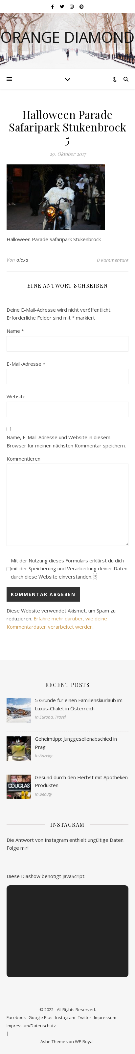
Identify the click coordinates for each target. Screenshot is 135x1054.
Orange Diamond (67, 37)
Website (16, 396)
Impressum (105, 1017)
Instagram (65, 1017)
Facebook (16, 1017)
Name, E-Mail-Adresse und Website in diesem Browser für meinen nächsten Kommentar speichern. (66, 441)
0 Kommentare (112, 260)
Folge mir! (18, 847)
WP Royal (84, 1041)
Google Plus (41, 1017)
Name (15, 331)
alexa (22, 260)
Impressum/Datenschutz (31, 1026)
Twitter (84, 1017)
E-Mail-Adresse (26, 363)
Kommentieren (23, 458)
